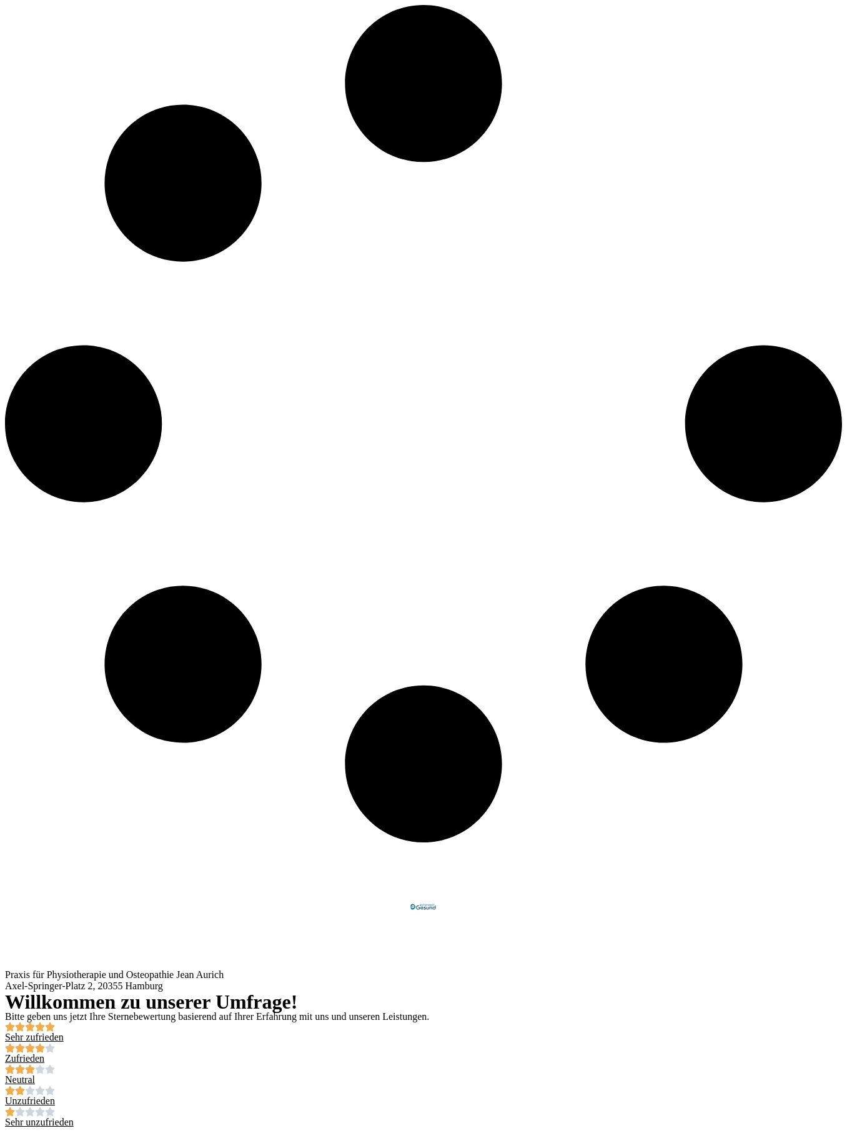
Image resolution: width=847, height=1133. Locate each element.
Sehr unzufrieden (39, 1122)
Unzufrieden (30, 1101)
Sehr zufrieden (34, 1037)
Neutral (20, 1079)
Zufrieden (24, 1058)
